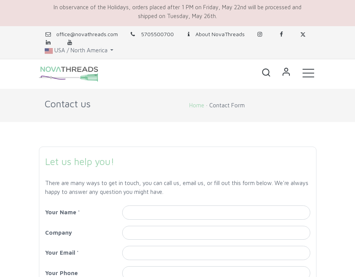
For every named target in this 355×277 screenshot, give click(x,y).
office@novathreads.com (87, 34)
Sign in (286, 72)
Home (196, 105)
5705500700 (152, 34)
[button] (266, 72)
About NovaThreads (215, 34)
